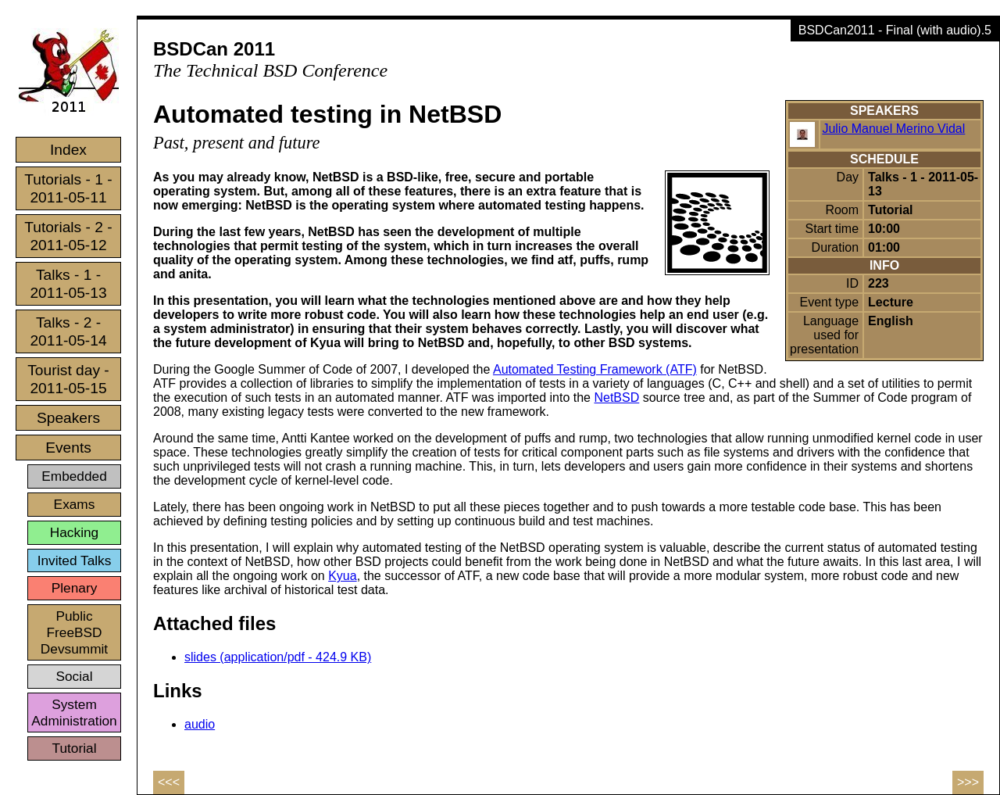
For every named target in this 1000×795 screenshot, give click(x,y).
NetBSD (616, 397)
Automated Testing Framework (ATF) (595, 369)
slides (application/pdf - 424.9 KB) (277, 657)
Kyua (342, 575)
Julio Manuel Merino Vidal (893, 128)
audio (199, 724)
